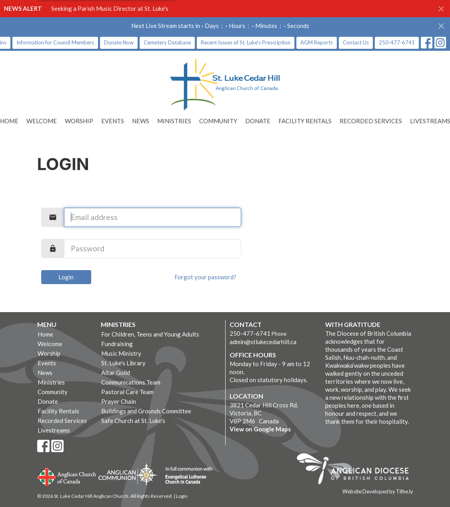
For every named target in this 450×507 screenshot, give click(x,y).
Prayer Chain (118, 401)
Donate (257, 120)
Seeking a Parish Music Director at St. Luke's (109, 8)
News (140, 120)
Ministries (174, 120)
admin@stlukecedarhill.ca (263, 341)
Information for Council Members (55, 42)
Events (112, 120)
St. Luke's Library (123, 363)
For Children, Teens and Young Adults (150, 334)
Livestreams (54, 430)
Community (218, 120)
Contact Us (356, 42)
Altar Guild (115, 372)
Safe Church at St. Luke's (133, 420)
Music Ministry (121, 353)
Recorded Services (371, 120)
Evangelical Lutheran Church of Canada (186, 476)
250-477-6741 (397, 42)
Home (45, 334)
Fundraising (117, 343)
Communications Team (130, 382)
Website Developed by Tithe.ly (377, 491)
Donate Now (119, 42)
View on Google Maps (260, 429)
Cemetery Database (167, 42)
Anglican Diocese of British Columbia (356, 470)
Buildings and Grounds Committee (146, 411)
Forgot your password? (205, 277)
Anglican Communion (128, 474)
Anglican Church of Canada (67, 476)
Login (66, 277)
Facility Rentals (305, 120)
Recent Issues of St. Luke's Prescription (245, 42)
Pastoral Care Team (127, 391)
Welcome (41, 120)
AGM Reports (316, 42)
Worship (79, 120)
